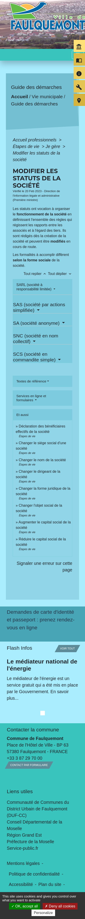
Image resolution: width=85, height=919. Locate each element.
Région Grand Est (24, 835)
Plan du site (49, 884)
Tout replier (36, 274)
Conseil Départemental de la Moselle (34, 825)
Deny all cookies (60, 906)
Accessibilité (21, 884)
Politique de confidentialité (34, 873)
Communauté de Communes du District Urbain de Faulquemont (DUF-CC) (38, 809)
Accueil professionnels (35, 139)
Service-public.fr (22, 848)
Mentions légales (23, 863)
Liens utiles (20, 791)
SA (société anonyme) (37, 323)
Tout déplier (60, 274)
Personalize (43, 913)
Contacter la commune (33, 730)
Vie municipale (47, 96)
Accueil (19, 96)
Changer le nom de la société (42, 460)
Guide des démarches (34, 103)
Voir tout (67, 648)
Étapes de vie (27, 146)
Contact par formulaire (29, 765)
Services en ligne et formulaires (31, 398)
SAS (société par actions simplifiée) (39, 307)
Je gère (53, 146)
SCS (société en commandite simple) (35, 356)
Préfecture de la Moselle (30, 841)
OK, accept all (24, 906)
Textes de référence (31, 381)
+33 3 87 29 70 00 (24, 758)
